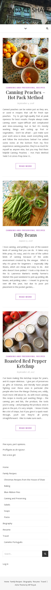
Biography (7, 523)
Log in (5, 564)
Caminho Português (13, 542)
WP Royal (32, 585)
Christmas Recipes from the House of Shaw (24, 479)
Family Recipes (10, 473)
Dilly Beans (25, 235)
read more (25, 166)
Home (6, 467)
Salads (7, 504)
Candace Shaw (25, 10)
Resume (6, 529)
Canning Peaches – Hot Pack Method (25, 94)
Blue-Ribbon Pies (12, 492)
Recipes (40, 87)
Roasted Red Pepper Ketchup (25, 363)
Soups (7, 510)
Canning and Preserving (20, 87)
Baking (7, 485)
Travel (6, 535)
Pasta (7, 517)
